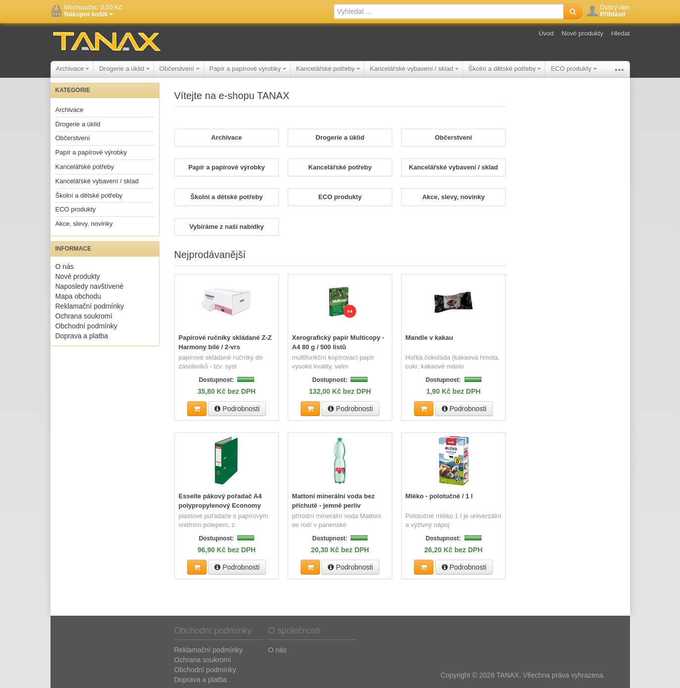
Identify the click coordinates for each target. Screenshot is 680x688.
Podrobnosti (237, 408)
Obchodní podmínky (86, 326)
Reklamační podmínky (89, 306)
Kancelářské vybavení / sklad (414, 68)
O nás (64, 266)
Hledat (620, 33)
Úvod (546, 33)
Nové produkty (582, 33)
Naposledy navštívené (89, 286)
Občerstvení (179, 68)
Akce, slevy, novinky (84, 223)
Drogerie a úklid (124, 68)
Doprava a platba (81, 336)
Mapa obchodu (78, 296)
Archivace (73, 68)
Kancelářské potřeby (328, 68)
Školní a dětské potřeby (505, 68)
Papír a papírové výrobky (247, 68)
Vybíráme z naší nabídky (226, 226)
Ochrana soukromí (83, 316)
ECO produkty (573, 68)
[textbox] (449, 11)
